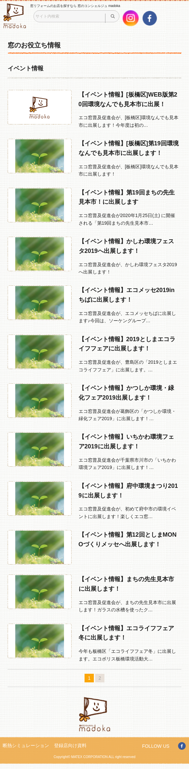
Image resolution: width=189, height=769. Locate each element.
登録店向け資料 (70, 745)
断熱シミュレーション (26, 745)
